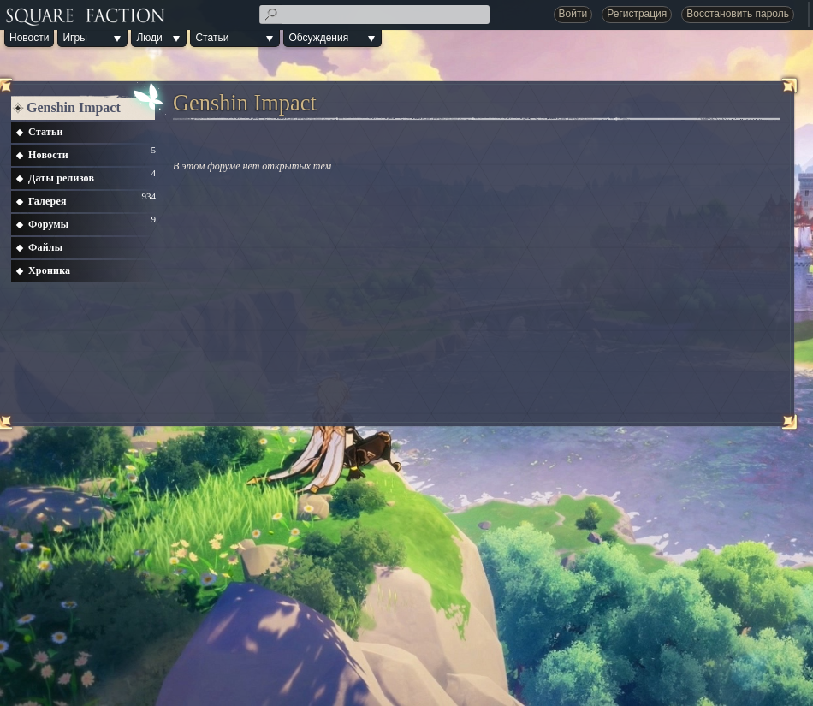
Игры (74, 38)
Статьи (211, 38)
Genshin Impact (74, 107)
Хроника (49, 270)
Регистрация (637, 14)
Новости (29, 38)
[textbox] (374, 14)
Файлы (45, 247)
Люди (149, 38)
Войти (573, 14)
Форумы (48, 224)
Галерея (47, 201)
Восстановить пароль (737, 14)
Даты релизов (61, 178)
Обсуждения (318, 38)
